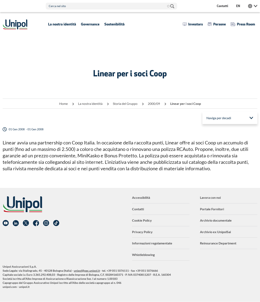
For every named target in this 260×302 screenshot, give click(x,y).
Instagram (46, 223)
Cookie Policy (142, 220)
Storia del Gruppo (125, 103)
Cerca (172, 6)
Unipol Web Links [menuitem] (252, 6)
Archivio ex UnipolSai (215, 232)
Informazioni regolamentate (152, 243)
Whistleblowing (143, 255)
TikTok (56, 223)
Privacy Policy (142, 232)
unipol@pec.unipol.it (87, 270)
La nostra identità (90, 103)
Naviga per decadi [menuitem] (218, 118)
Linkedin (16, 223)
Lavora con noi (210, 197)
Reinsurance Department (218, 243)
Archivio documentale (216, 220)
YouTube (6, 223)
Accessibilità (141, 197)
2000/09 (154, 103)
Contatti (138, 209)
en (238, 6)
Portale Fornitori (212, 209)
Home (63, 103)
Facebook (36, 223)
